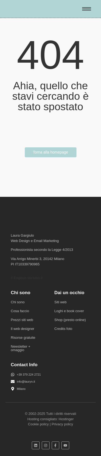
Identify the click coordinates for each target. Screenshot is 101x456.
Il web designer (22, 329)
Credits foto (63, 329)
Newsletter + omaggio (20, 348)
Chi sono (18, 302)
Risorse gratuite (23, 338)
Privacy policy (62, 424)
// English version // (27, 278)
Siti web (60, 302)
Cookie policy (38, 424)
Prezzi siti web (22, 320)
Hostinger (66, 419)
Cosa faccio (20, 311)
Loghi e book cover (69, 311)
